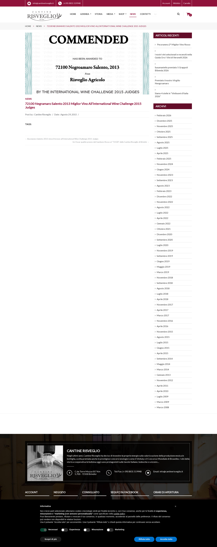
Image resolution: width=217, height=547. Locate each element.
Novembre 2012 (165, 378)
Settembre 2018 (165, 281)
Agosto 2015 (163, 335)
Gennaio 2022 (163, 221)
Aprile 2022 (162, 216)
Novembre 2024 (165, 162)
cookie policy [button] (119, 514)
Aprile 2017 (162, 308)
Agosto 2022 (163, 205)
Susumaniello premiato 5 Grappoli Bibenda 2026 (171, 67)
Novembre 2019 (165, 248)
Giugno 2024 (163, 167)
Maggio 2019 (163, 265)
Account (166, 3)
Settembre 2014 (165, 357)
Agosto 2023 (163, 184)
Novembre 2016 (165, 319)
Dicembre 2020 (164, 232)
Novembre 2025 (165, 124)
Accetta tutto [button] (166, 539)
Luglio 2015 (162, 340)
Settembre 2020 (165, 238)
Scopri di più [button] (51, 539)
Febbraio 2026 (164, 113)
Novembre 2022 (165, 200)
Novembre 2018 (165, 275)
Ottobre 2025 (164, 129)
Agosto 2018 (163, 286)
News (39, 24)
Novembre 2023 (165, 173)
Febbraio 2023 (164, 189)
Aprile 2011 (162, 384)
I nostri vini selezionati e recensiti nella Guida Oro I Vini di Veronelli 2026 (173, 54)
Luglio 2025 (162, 146)
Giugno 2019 (163, 259)
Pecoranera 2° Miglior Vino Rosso (173, 42)
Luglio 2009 (162, 394)
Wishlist (176, 3)
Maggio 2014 (163, 362)
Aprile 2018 (162, 297)
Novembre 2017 (165, 302)
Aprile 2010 (162, 389)
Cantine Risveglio (42, 112)
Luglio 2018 (162, 292)
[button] (175, 506)
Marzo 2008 (163, 405)
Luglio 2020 (162, 243)
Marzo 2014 (163, 367)
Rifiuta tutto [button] (144, 539)
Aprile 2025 (162, 151)
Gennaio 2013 (163, 373)
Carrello (186, 3)
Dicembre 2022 (164, 194)
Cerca (179, 14)
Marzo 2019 (163, 270)
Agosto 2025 (163, 140)
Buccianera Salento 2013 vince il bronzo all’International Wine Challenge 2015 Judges (61, 137)
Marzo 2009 (163, 400)
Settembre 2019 (165, 254)
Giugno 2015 (163, 346)
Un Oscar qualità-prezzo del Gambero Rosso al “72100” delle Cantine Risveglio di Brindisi (111, 140)
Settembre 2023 (165, 178)
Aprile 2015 (162, 351)
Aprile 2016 (162, 324)
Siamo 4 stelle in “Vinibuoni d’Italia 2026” (171, 93)
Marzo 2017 (163, 313)
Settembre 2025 (165, 135)
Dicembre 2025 (164, 119)
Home (28, 24)
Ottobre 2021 (164, 227)
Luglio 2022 (162, 211)
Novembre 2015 (165, 329)
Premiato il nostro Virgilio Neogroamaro (167, 80)
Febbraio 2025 (164, 156)
